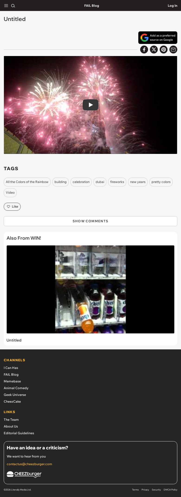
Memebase (12, 381)
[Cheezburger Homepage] (90, 475)
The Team (11, 419)
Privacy (145, 489)
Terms (135, 489)
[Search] (13, 5)
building (61, 182)
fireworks (117, 182)
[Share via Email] (173, 49)
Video (10, 192)
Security (156, 489)
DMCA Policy (170, 489)
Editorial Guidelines (19, 433)
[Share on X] (154, 49)
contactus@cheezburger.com (29, 464)
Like (12, 206)
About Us (11, 426)
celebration (81, 182)
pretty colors (161, 182)
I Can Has (11, 368)
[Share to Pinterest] (164, 49)
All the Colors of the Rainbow (27, 182)
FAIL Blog (91, 5)
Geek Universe (15, 395)
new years (137, 182)
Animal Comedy (16, 388)
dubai (100, 182)
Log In (172, 5)
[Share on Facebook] (144, 49)
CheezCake (12, 401)
